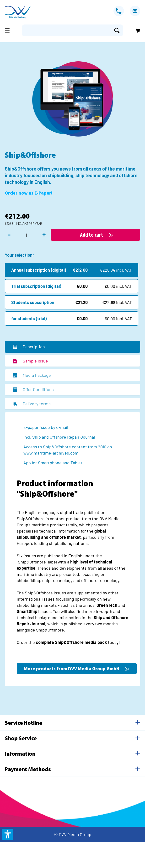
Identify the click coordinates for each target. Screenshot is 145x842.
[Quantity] (26, 235)
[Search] (117, 30)
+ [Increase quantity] (44, 234)
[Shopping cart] (136, 30)
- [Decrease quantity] (9, 234)
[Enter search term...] (66, 30)
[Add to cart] (95, 235)
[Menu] (8, 29)
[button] (7, 834)
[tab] (72, 347)
